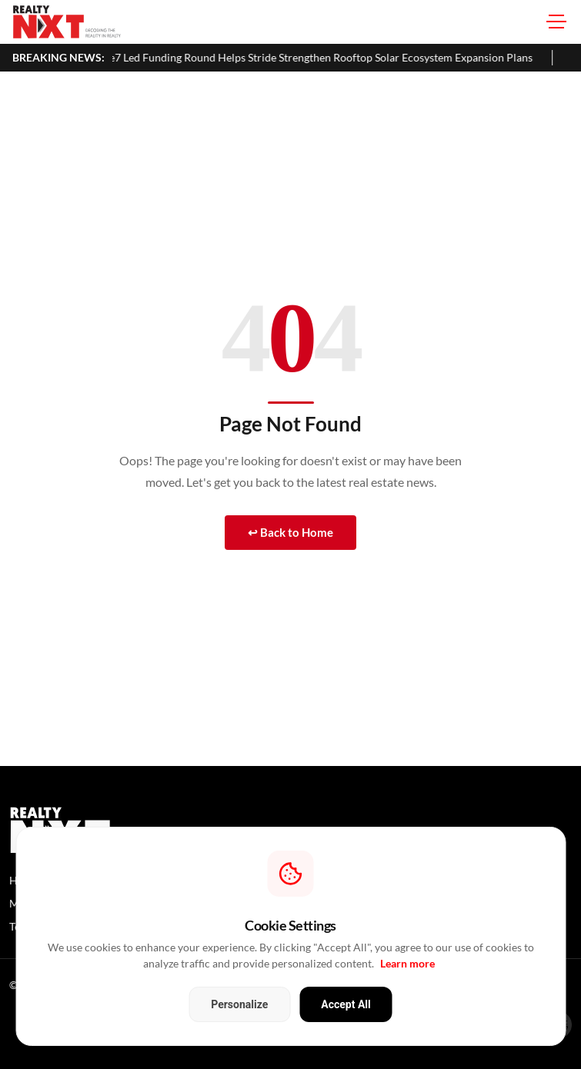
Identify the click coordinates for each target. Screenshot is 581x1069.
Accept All (345, 1004)
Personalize (239, 1004)
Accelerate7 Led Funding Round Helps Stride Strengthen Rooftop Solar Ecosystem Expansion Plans (314, 57)
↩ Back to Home (290, 532)
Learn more (407, 963)
